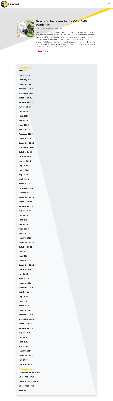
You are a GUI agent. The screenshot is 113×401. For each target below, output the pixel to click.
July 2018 (23, 337)
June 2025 (23, 116)
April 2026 (24, 71)
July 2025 (23, 111)
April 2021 (23, 256)
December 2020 (26, 265)
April (44, 28)
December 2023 (26, 197)
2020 (50, 28)
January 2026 (25, 84)
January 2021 (25, 260)
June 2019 (23, 301)
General (22, 390)
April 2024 (24, 179)
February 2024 (26, 188)
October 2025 (25, 98)
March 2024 (24, 184)
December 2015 (26, 355)
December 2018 (26, 315)
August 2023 (25, 211)
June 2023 (23, 220)
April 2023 (24, 229)
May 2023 (23, 224)
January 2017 (25, 351)
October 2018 (25, 324)
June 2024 (24, 170)
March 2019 (24, 306)
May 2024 (23, 175)
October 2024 (25, 152)
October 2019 (25, 292)
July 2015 (23, 360)
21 (46, 28)
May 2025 (23, 120)
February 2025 (26, 134)
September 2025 (26, 102)
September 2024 (27, 156)
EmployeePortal (26, 386)
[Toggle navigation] (109, 4)
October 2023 (25, 202)
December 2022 (26, 242)
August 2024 (25, 161)
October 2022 (25, 247)
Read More (42, 51)
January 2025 (25, 138)
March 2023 (24, 233)
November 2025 (26, 93)
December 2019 (26, 288)
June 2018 (23, 342)
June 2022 (23, 251)
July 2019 (23, 297)
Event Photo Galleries (29, 381)
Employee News (26, 377)
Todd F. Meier (58, 28)
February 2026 (26, 80)
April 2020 (24, 278)
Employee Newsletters (29, 372)
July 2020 (23, 274)
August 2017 (24, 346)
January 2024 (25, 193)
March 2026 (24, 75)
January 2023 (25, 238)
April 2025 (24, 125)
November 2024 (26, 147)
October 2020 (25, 269)
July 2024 (23, 166)
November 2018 (26, 319)
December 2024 (26, 143)
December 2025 (26, 89)
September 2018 (26, 328)
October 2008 (25, 364)
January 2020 (25, 283)
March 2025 (24, 129)
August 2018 (24, 333)
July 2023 (23, 215)
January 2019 (25, 310)
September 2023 (26, 206)
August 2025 (25, 107)
